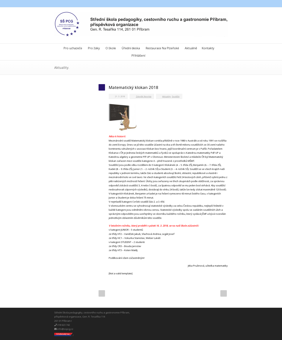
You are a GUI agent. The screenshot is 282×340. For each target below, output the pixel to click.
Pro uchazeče (72, 48)
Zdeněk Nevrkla (143, 96)
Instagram (224, 3)
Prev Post (102, 293)
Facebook (209, 3)
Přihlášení (138, 55)
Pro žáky (94, 48)
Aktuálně (191, 48)
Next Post (223, 293)
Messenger (216, 3)
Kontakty (208, 48)
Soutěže (176, 96)
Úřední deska (131, 48)
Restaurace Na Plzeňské (162, 48)
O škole (111, 48)
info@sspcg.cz (63, 329)
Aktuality (166, 96)
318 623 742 (62, 325)
